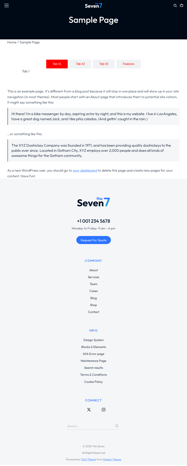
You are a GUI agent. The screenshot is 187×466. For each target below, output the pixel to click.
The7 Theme (88, 460)
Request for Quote (93, 241)
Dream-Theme (112, 460)
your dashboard (85, 171)
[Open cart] (181, 5)
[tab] (57, 65)
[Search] (117, 427)
